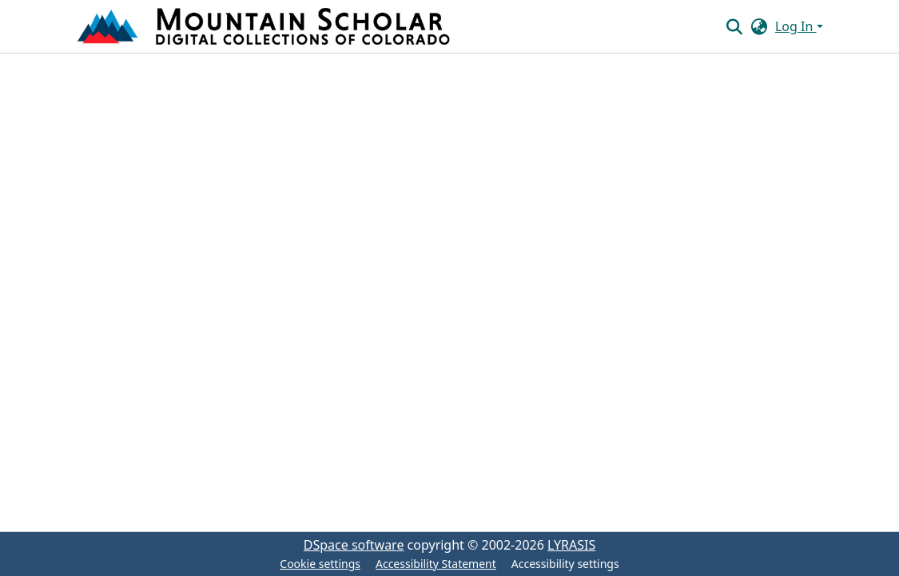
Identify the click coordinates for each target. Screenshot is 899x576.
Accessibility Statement (436, 563)
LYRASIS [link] (571, 545)
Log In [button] (796, 26)
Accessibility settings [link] (565, 563)
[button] (265, 26)
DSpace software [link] (354, 545)
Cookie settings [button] (320, 563)
